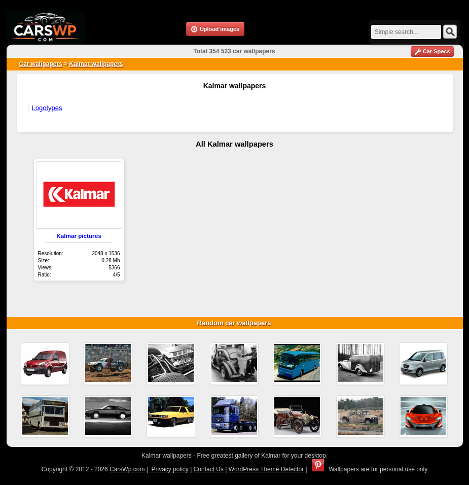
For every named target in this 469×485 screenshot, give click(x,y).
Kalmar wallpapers (96, 63)
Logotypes (47, 108)
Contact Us (209, 469)
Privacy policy (169, 469)
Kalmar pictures (78, 235)
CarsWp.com (127, 469)
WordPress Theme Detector (266, 469)
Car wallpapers (40, 63)
